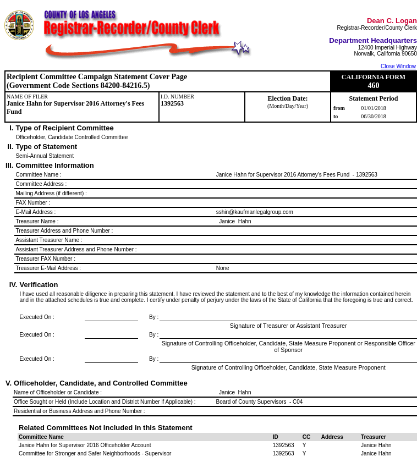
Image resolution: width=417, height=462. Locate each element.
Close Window (398, 66)
